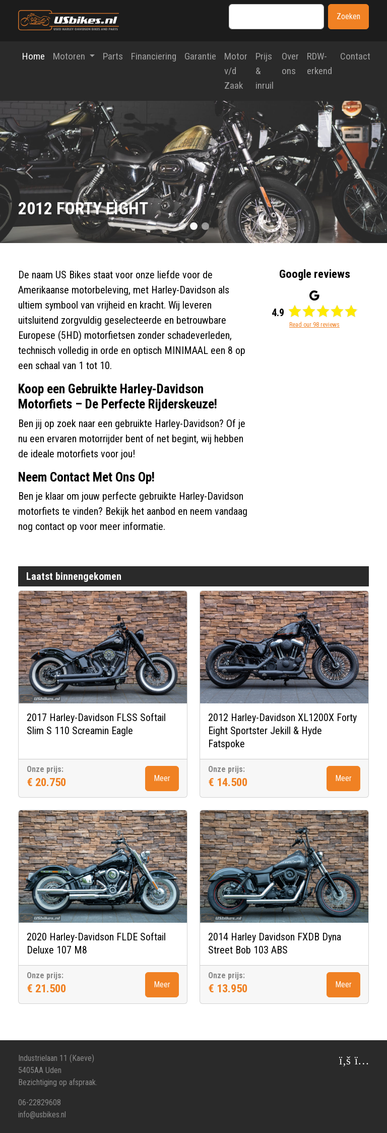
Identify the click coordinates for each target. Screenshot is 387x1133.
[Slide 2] (205, 226)
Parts (113, 56)
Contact (355, 56)
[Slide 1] (194, 226)
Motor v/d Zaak (235, 70)
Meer (162, 778)
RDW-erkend (319, 63)
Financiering (153, 56)
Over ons (290, 63)
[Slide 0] (182, 226)
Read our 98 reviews (314, 324)
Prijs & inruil (264, 70)
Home (33, 56)
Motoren (70, 56)
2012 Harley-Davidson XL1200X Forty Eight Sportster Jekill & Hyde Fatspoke (282, 730)
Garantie (200, 56)
